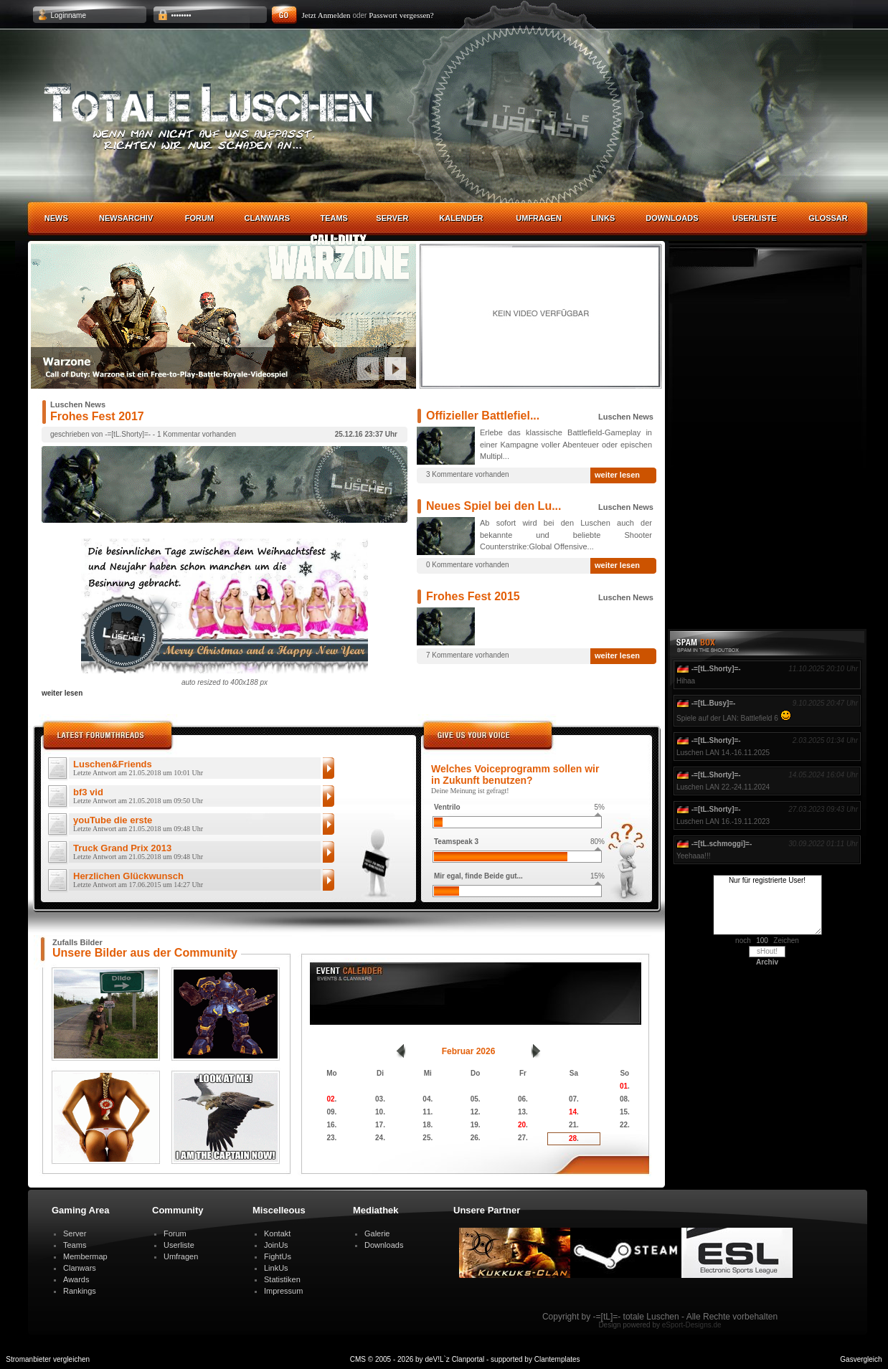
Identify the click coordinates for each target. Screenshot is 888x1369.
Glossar (827, 218)
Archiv (767, 962)
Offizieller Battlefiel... (482, 415)
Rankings (79, 1291)
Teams (334, 218)
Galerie (376, 1233)
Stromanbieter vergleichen (48, 1359)
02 (330, 1099)
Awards (76, 1279)
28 (573, 1138)
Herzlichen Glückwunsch (138, 881)
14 (573, 1112)
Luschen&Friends (138, 769)
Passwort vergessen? (401, 15)
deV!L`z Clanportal (454, 1359)
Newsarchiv (126, 218)
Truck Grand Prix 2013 (138, 853)
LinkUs (276, 1268)
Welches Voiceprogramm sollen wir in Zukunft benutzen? (515, 775)
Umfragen (539, 218)
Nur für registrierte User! (767, 905)
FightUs (277, 1256)
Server (392, 218)
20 (522, 1125)
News (56, 218)
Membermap (85, 1256)
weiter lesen (617, 474)
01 (624, 1086)
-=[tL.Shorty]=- (128, 434)
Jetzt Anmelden (326, 15)
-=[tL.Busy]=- (713, 703)
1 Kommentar (178, 434)
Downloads (672, 218)
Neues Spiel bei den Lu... (493, 506)
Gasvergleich (861, 1359)
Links (603, 218)
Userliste (754, 218)
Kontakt (277, 1233)
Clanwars (268, 218)
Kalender (461, 218)
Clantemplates (557, 1359)
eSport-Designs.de (692, 1325)
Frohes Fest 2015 (473, 596)
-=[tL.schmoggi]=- (721, 844)
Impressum (283, 1291)
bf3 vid (138, 797)
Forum (199, 218)
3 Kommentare (449, 474)
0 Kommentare (449, 565)
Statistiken (282, 1279)
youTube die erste (138, 825)
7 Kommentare (449, 655)
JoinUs (276, 1245)
